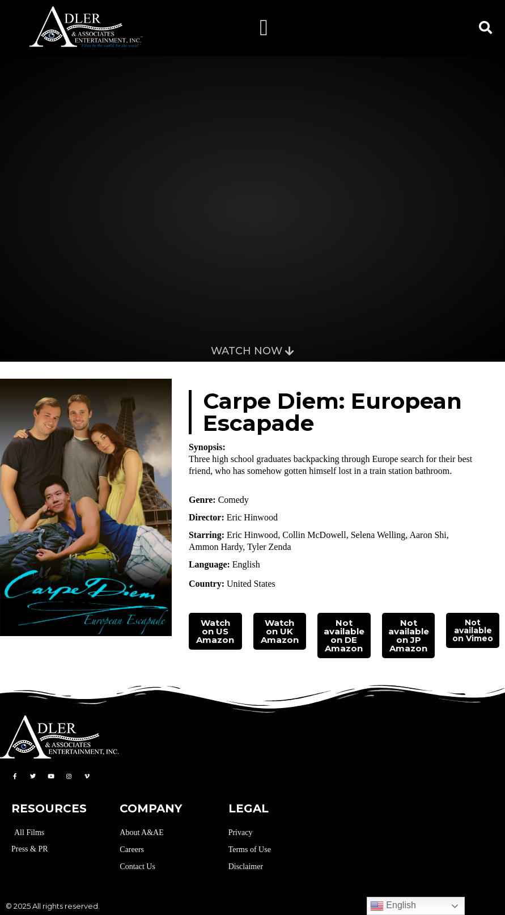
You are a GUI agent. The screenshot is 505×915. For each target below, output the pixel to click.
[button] (264, 28)
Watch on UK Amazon (280, 631)
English (393, 906)
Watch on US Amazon (215, 631)
